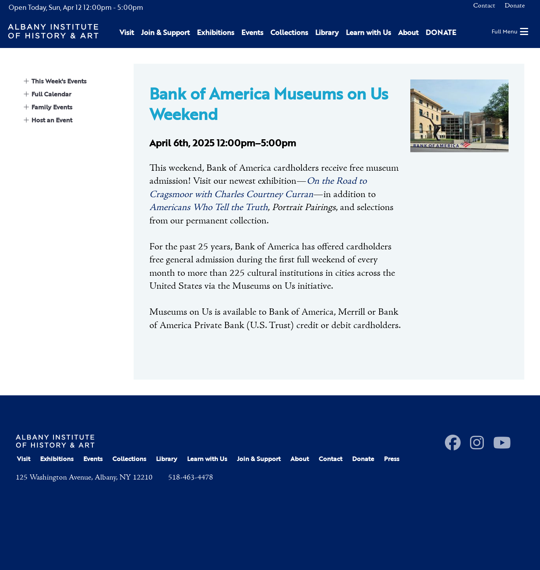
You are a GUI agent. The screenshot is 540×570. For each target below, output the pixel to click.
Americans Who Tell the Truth (208, 207)
